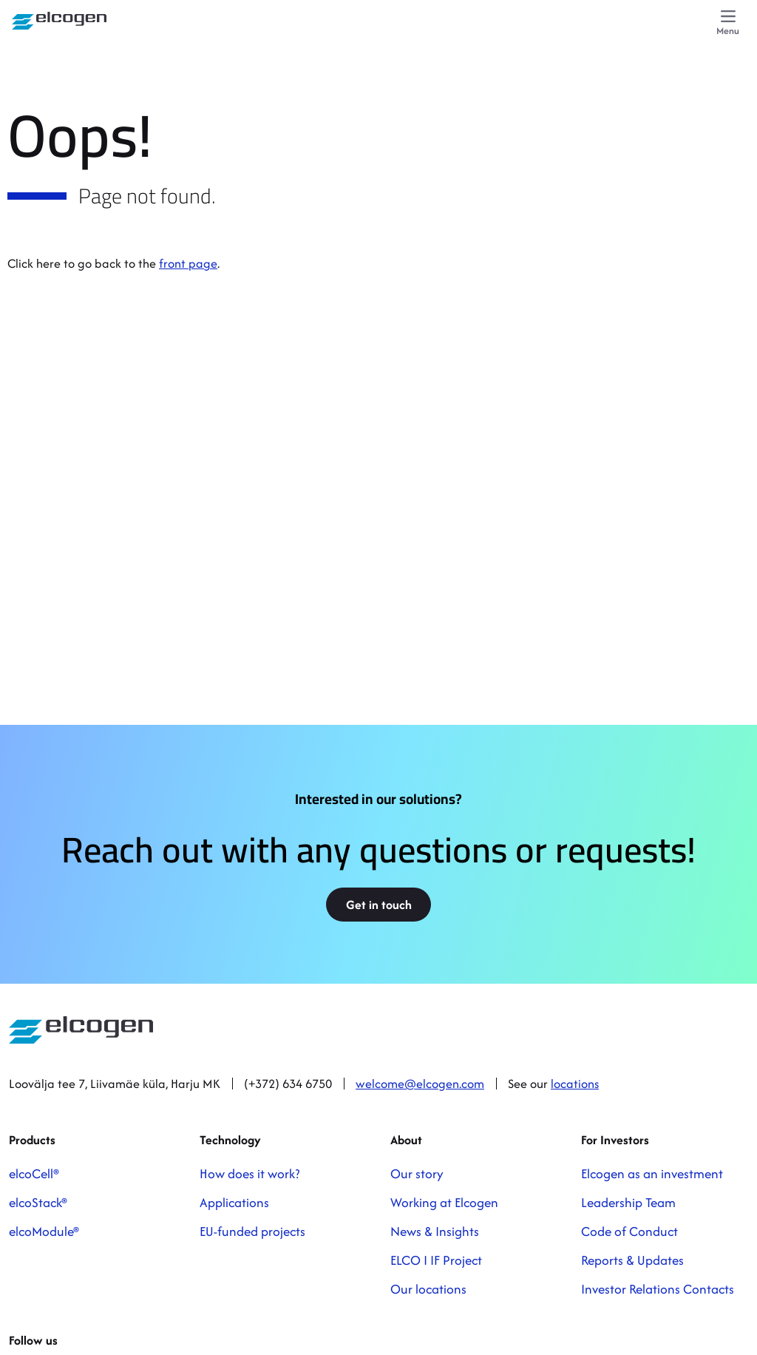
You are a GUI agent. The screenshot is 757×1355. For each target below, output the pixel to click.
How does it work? (249, 1173)
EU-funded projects (252, 1231)
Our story (417, 1173)
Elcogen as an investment (652, 1173)
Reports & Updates (632, 1260)
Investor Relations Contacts (657, 1289)
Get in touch (379, 904)
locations (575, 1083)
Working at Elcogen (444, 1202)
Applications (234, 1202)
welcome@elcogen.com (420, 1083)
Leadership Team (628, 1202)
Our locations (428, 1289)
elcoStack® (38, 1202)
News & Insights (434, 1231)
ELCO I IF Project (436, 1260)
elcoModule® (44, 1231)
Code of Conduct (629, 1231)
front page (188, 263)
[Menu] (727, 23)
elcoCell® (34, 1173)
